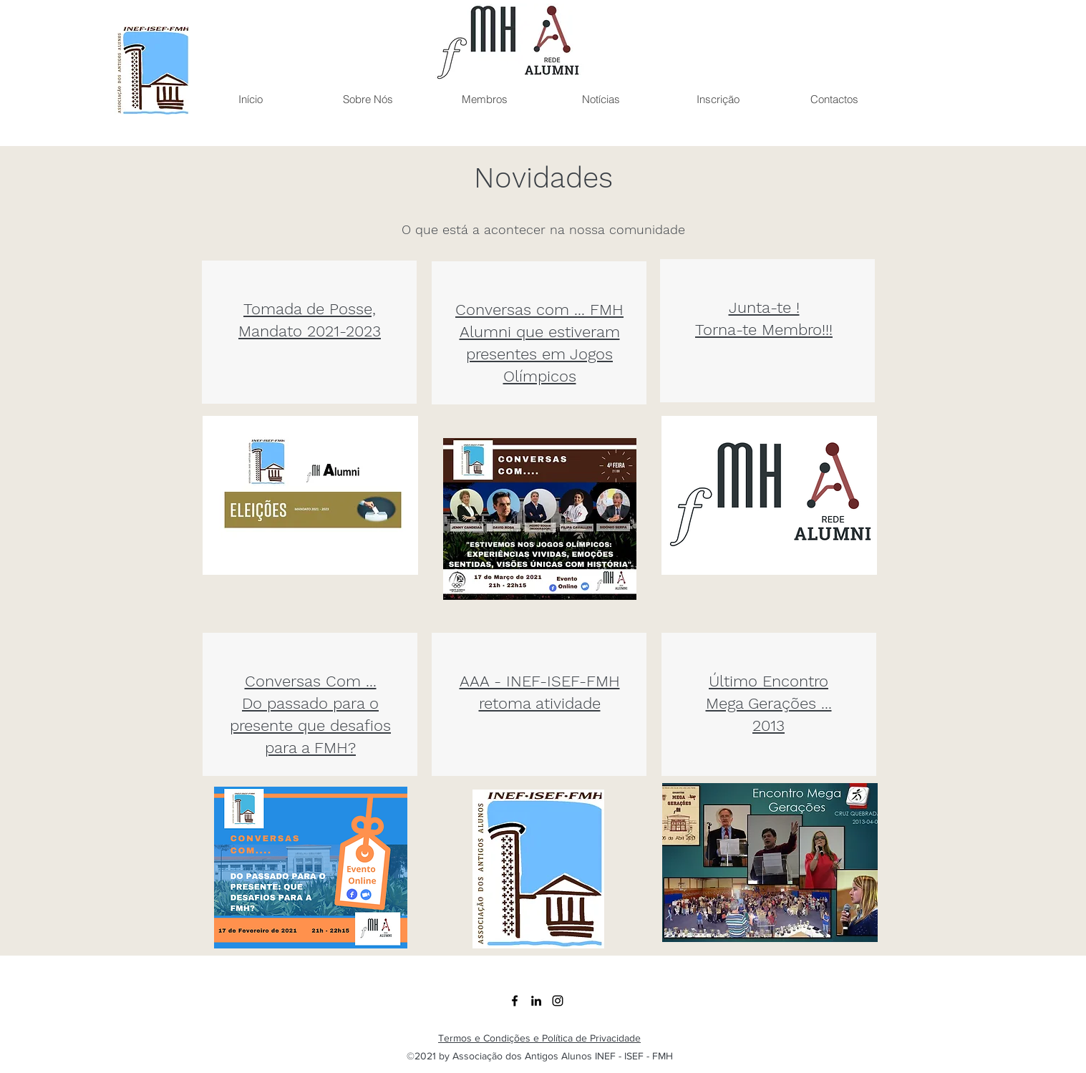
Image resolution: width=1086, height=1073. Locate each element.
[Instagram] (558, 1001)
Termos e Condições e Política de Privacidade (539, 1038)
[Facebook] (515, 1001)
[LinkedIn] (536, 1001)
